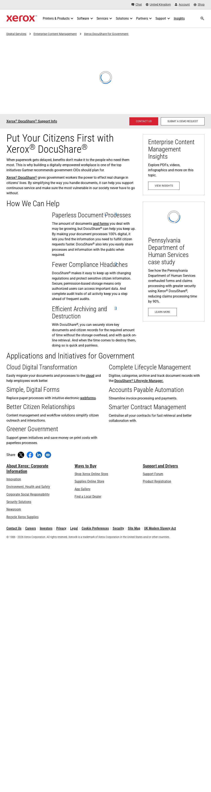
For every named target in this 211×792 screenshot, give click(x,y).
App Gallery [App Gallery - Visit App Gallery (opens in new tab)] (82, 489)
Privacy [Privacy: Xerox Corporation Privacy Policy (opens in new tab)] (61, 528)
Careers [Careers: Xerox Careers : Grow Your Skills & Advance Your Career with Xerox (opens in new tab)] (30, 528)
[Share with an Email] (47, 454)
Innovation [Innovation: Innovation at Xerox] (13, 479)
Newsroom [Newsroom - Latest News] (13, 509)
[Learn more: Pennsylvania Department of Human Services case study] (173, 261)
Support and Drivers (160, 466)
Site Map (134, 528)
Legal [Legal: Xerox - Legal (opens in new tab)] (74, 528)
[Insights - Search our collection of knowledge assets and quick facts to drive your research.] (179, 18)
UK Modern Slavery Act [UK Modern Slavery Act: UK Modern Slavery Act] (160, 528)
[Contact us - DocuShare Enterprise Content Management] (143, 121)
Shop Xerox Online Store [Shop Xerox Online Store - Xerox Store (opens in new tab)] (91, 474)
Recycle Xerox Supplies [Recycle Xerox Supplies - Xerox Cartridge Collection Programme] (22, 517)
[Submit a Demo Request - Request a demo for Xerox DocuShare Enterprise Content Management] (183, 121)
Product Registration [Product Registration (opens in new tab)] (157, 481)
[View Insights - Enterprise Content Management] (173, 165)
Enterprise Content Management (55, 34)
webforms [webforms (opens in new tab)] (88, 398)
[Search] (202, 18)
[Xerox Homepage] (21, 18)
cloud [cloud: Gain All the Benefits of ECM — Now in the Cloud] (90, 376)
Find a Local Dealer (88, 497)
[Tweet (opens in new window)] (20, 454)
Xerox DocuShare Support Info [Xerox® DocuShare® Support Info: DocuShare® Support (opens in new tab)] (31, 121)
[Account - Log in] (182, 4)
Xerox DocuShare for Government (106, 34)
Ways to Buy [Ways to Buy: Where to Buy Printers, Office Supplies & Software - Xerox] (85, 466)
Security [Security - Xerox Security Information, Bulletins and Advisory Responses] (118, 528)
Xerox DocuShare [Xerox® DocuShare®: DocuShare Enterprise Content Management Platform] (21, 178)
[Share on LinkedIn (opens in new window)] (38, 454)
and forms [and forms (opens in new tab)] (101, 224)
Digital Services (16, 34)
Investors (46, 528)
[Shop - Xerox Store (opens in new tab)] (199, 4)
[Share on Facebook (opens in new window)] (29, 454)
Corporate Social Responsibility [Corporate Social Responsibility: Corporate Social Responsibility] (28, 494)
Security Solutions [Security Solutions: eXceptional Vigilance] (18, 502)
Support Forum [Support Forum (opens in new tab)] (153, 474)
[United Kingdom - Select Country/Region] (158, 4)
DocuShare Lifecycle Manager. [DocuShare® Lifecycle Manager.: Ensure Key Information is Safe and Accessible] (139, 381)
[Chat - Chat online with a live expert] (136, 4)
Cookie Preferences (95, 528)
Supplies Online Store (89, 481)
